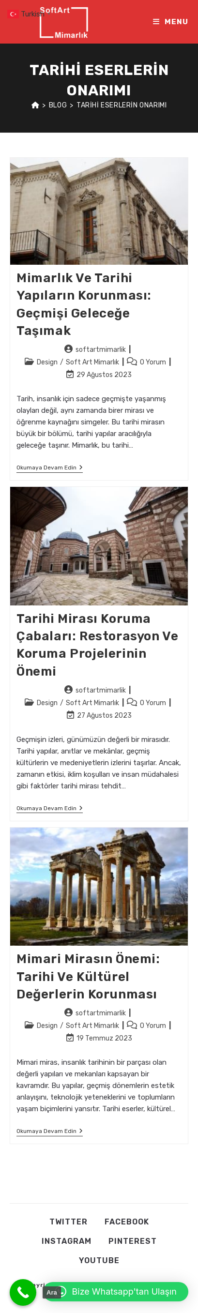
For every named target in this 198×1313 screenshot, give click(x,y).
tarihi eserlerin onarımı (121, 105)
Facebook (127, 1221)
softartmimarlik (101, 350)
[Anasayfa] (35, 105)
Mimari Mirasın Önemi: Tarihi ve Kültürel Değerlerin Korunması (88, 976)
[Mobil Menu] (170, 21)
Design (47, 362)
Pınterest (132, 1241)
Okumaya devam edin (49, 468)
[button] (116, 1291)
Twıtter (68, 1221)
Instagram (66, 1241)
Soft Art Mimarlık (92, 362)
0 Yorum (153, 362)
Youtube (99, 1260)
